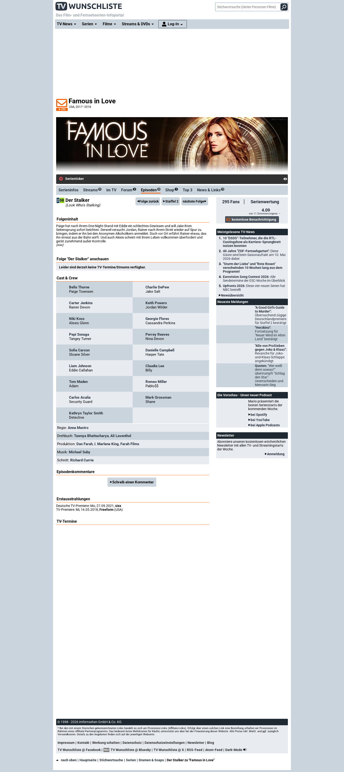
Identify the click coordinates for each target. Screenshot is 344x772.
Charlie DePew (157, 287)
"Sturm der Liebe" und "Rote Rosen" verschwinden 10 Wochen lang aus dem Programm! (252, 267)
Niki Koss (77, 319)
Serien (131, 760)
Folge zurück (149, 201)
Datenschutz (132, 743)
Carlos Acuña (80, 397)
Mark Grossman (158, 397)
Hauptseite (88, 760)
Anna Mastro (78, 428)
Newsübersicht (232, 295)
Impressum (66, 743)
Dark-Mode (237, 750)
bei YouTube (260, 420)
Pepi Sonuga (79, 334)
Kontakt (83, 743)
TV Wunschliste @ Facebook (79, 750)
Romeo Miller (156, 382)
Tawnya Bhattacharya (91, 436)
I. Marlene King (106, 444)
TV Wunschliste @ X (169, 750)
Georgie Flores (157, 319)
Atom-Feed (213, 750)
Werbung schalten (106, 743)
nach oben (66, 760)
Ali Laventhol (120, 436)
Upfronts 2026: (254, 288)
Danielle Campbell (159, 350)
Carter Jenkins (81, 303)
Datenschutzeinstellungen (165, 743)
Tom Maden (78, 382)
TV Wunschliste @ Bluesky (131, 750)
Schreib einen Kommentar (133, 482)
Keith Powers (156, 303)
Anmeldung (276, 454)
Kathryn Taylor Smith (86, 413)
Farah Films (129, 444)
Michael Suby (79, 452)
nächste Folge (193, 201)
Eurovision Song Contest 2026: (254, 278)
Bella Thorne (79, 287)
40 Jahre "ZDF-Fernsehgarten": (254, 255)
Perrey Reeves (157, 334)
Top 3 (187, 190)
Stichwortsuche (111, 760)
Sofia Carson (79, 350)
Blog (210, 743)
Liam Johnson (80, 366)
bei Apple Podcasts (265, 425)
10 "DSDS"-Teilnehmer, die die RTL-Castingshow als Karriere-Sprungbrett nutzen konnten (252, 242)
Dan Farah (84, 444)
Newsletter (196, 743)
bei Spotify (259, 415)
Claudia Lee (154, 366)
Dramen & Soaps (151, 760)
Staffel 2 (171, 201)
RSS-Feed (194, 750)
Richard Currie (82, 460)
